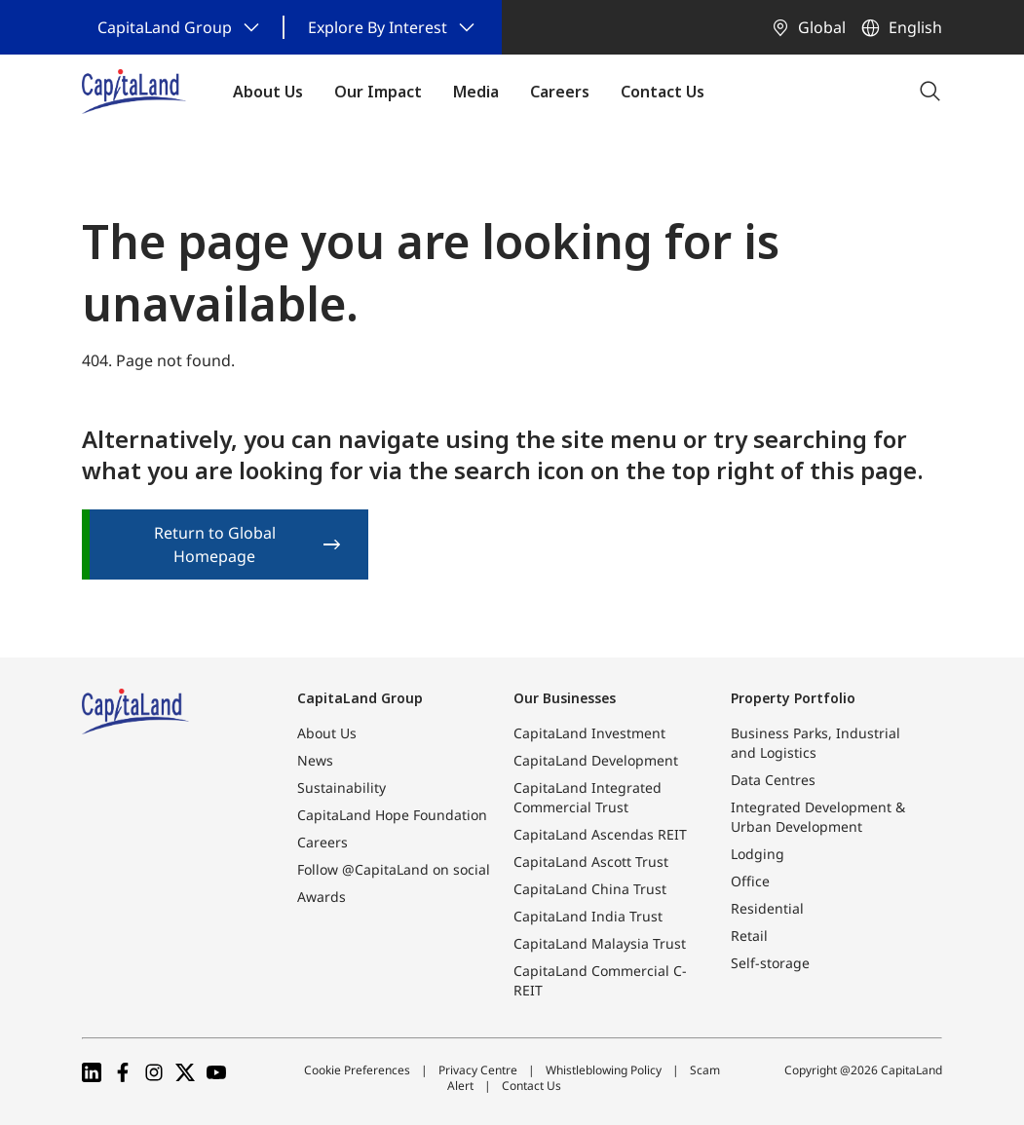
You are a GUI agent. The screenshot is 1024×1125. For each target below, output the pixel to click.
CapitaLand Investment (589, 733)
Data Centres (773, 779)
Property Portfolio (793, 698)
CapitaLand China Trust (589, 889)
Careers (322, 842)
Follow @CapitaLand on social (393, 869)
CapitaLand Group (360, 698)
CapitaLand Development (595, 760)
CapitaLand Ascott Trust (590, 861)
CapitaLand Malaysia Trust (599, 943)
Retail (749, 935)
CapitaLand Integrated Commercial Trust (587, 797)
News (315, 760)
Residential (767, 908)
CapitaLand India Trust (588, 916)
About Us (327, 733)
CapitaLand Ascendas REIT (600, 834)
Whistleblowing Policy (604, 1070)
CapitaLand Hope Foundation (392, 815)
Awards (321, 896)
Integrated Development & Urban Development (818, 817)
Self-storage (770, 963)
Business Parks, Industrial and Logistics (815, 743)
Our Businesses (564, 698)
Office (750, 881)
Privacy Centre (477, 1070)
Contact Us (531, 1085)
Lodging (757, 853)
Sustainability (341, 787)
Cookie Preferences (357, 1070)
